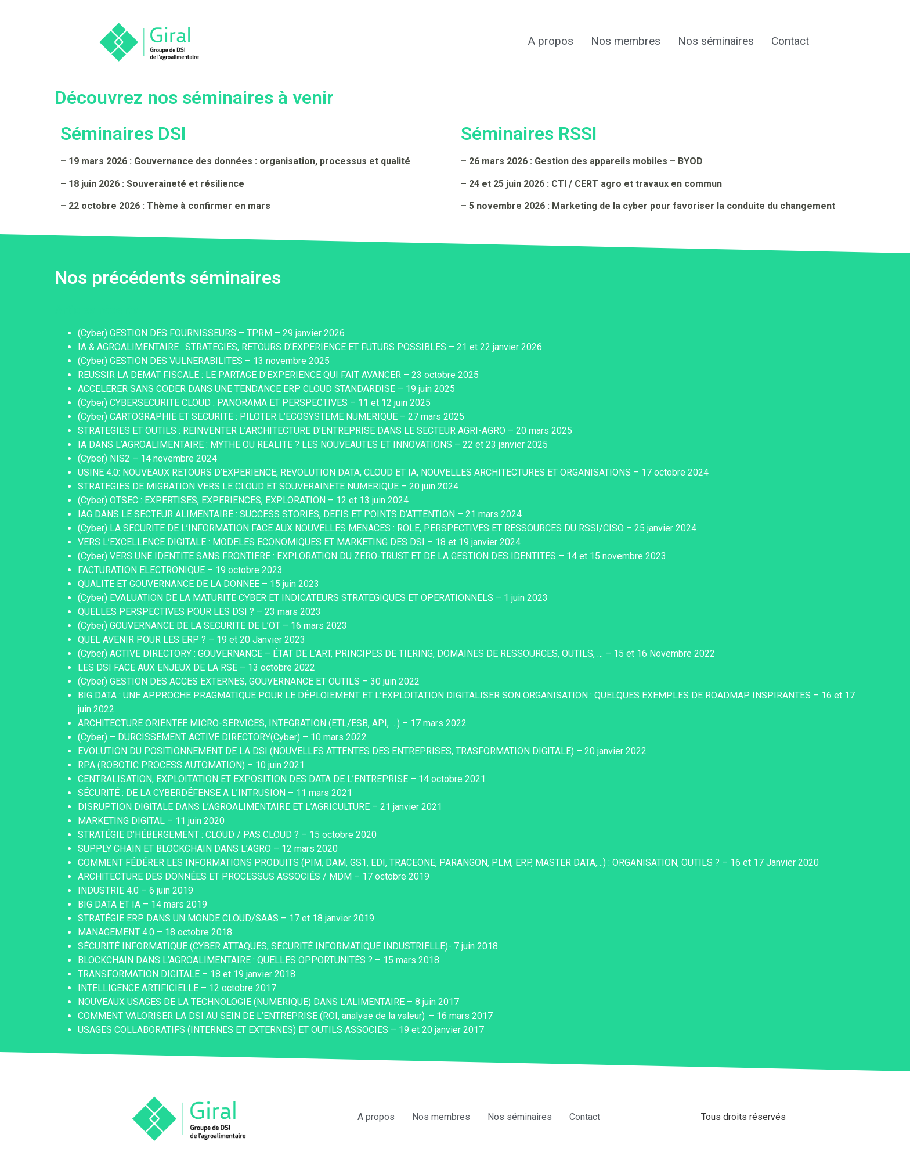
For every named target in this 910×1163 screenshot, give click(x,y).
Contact (790, 41)
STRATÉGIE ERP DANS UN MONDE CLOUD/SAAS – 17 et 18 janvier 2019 (226, 918)
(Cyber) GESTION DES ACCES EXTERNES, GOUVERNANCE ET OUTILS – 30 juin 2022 (249, 681)
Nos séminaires (716, 41)
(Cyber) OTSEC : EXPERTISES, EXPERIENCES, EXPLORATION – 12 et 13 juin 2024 (243, 500)
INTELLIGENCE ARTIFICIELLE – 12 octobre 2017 (177, 987)
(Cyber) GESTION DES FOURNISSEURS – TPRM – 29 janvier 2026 (211, 333)
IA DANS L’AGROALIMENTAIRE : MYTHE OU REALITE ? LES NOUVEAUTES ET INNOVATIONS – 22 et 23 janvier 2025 (313, 444)
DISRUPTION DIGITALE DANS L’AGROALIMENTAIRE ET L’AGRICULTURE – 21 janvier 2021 (260, 806)
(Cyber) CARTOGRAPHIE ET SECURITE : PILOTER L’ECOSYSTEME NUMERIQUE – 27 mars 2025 (271, 416)
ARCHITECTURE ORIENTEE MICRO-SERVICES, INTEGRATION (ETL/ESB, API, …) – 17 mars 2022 (272, 723)
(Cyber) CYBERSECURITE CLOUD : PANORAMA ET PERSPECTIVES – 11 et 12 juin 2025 (254, 402)
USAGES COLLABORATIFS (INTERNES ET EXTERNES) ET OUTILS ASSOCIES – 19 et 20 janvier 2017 (281, 1029)
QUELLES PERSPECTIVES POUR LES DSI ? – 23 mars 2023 (199, 611)
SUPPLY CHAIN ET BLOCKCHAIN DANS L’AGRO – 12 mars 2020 (208, 848)
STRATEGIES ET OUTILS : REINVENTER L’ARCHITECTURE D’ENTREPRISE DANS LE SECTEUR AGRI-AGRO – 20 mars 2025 (325, 430)
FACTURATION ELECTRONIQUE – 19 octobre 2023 (180, 569)
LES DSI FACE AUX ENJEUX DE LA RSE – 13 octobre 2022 (196, 667)
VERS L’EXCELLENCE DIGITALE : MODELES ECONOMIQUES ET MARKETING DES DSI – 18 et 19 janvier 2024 (299, 542)
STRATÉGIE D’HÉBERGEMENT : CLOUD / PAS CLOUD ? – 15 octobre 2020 (227, 834)
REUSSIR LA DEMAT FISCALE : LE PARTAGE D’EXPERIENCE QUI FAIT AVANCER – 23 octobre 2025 (278, 374)
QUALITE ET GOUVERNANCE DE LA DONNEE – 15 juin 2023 (198, 583)
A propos (550, 41)
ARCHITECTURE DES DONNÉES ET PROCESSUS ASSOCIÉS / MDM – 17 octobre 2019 (253, 876)
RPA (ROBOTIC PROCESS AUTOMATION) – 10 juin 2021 (191, 764)
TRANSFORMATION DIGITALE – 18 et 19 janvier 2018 (186, 974)
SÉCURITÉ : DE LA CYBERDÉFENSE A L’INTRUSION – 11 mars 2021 (215, 792)
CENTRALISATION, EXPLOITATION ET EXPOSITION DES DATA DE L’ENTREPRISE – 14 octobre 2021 (282, 778)
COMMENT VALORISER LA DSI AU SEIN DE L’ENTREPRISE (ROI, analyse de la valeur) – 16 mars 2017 (285, 1015)
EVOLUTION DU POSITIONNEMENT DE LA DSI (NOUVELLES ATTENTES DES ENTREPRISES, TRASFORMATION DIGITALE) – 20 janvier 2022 (362, 751)
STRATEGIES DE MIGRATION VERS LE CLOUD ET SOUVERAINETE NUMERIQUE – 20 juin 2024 (268, 486)
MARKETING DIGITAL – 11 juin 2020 (151, 820)
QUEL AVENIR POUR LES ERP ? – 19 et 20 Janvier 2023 (191, 639)
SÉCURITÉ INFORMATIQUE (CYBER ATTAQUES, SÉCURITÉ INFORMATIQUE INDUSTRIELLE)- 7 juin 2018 (288, 946)
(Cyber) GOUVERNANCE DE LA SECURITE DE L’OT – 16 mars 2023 (212, 625)
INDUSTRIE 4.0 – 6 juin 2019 (135, 890)
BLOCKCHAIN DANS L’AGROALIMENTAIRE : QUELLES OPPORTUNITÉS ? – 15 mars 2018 (258, 960)
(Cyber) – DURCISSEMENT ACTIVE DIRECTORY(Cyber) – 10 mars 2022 (222, 737)
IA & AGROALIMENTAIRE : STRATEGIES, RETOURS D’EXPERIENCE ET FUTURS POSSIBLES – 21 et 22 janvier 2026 (310, 346)
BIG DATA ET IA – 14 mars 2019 (142, 904)
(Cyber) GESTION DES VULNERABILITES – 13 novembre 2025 (204, 360)
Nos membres (625, 41)
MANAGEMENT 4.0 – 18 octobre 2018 (155, 932)
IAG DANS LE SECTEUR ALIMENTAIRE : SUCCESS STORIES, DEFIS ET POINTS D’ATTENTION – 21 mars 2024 (300, 514)
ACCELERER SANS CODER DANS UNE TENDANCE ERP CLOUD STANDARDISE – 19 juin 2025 (266, 388)
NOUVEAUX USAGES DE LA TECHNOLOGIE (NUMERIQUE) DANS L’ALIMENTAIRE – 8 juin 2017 (268, 1001)
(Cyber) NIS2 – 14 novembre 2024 (147, 458)
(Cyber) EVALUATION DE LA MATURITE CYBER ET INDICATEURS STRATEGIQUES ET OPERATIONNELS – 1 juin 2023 (313, 597)
